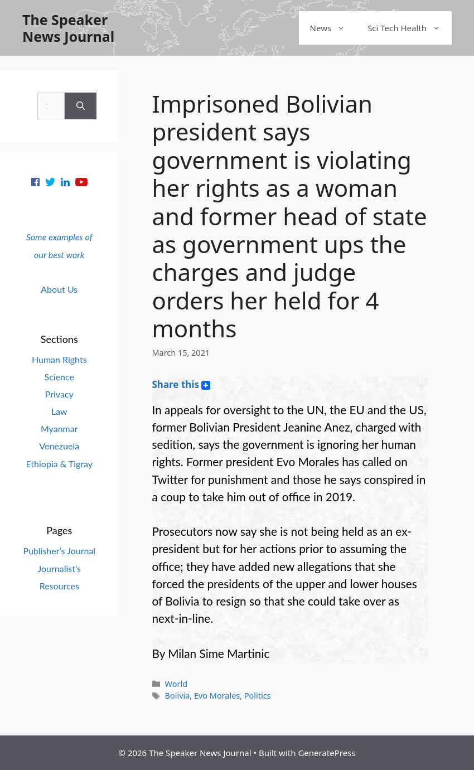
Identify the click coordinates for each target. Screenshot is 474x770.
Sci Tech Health (409, 28)
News (333, 28)
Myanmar (59, 428)
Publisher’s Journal (59, 550)
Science (59, 376)
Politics (257, 695)
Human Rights (59, 359)
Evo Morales (217, 695)
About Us (59, 289)
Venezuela (59, 445)
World (176, 684)
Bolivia (177, 695)
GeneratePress (326, 752)
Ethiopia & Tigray (59, 463)
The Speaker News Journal (68, 28)
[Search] (80, 106)
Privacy (59, 394)
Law (59, 411)
